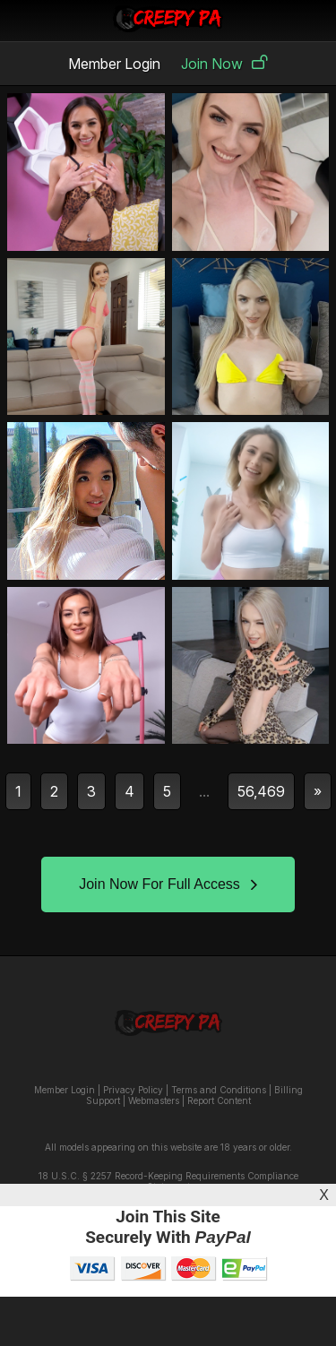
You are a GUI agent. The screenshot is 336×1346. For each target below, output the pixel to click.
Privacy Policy (133, 1089)
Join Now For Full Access (168, 884)
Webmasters (153, 1100)
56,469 (261, 791)
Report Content (219, 1100)
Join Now (224, 64)
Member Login (114, 64)
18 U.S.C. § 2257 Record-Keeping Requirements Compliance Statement (168, 1181)
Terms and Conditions (218, 1089)
